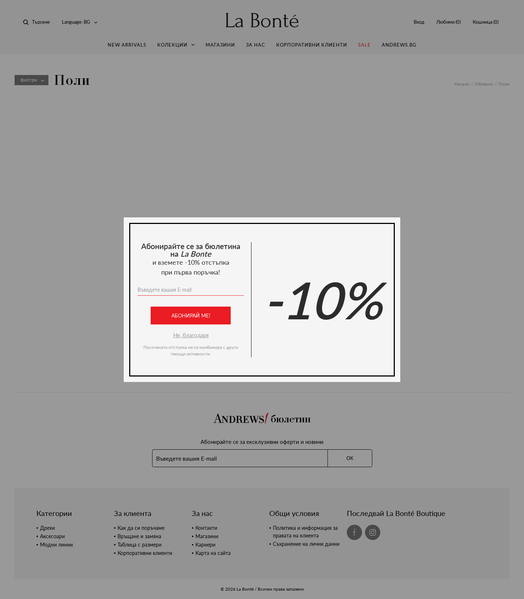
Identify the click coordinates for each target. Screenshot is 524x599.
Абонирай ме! (190, 315)
